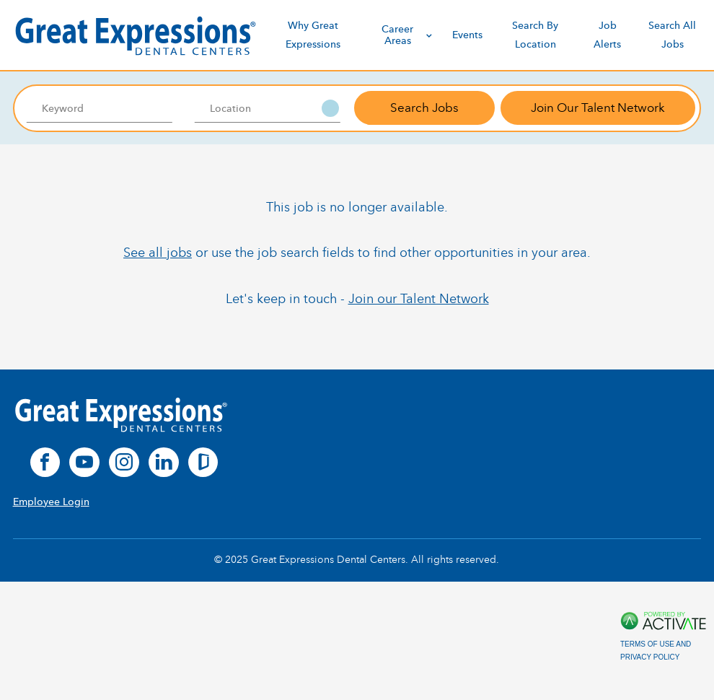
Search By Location (535, 34)
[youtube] (84, 462)
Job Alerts (607, 34)
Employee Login (51, 502)
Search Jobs (424, 107)
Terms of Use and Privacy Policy (655, 650)
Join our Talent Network (418, 299)
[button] (330, 108)
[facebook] (45, 462)
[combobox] (268, 108)
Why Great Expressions (313, 34)
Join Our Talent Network (598, 107)
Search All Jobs (672, 34)
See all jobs (157, 253)
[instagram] (124, 462)
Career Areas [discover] (408, 34)
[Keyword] (100, 108)
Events (467, 35)
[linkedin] (164, 462)
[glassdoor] (203, 462)
